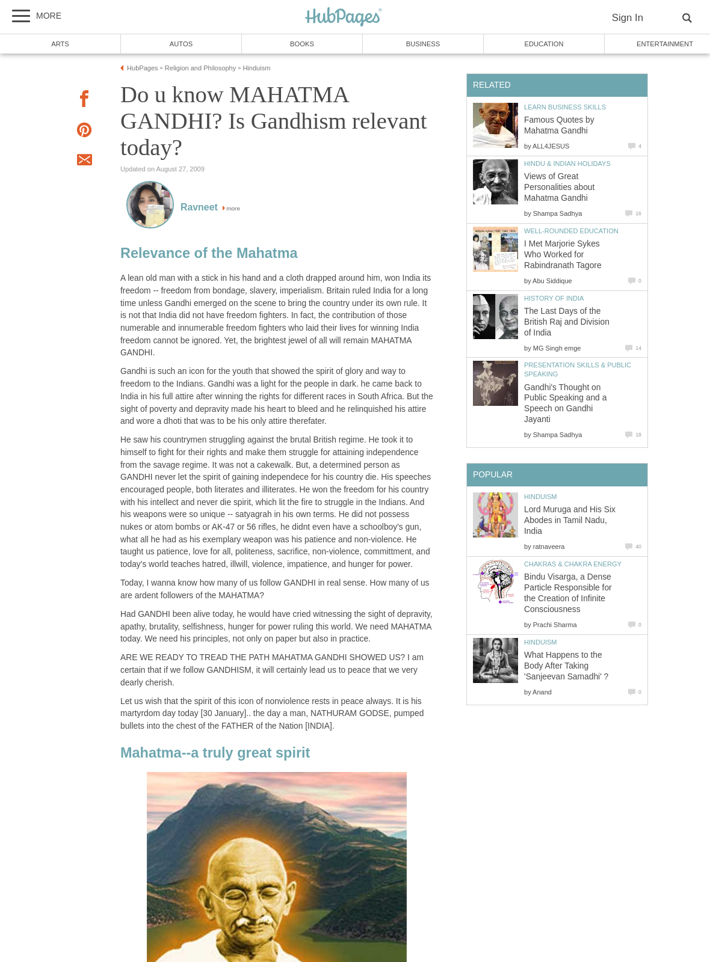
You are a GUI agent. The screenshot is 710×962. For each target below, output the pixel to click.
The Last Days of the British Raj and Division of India (567, 322)
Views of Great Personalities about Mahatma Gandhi (559, 187)
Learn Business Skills (565, 107)
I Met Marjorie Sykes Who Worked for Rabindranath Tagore (563, 254)
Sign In (627, 17)
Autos (181, 43)
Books (302, 43)
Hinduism (540, 496)
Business (423, 43)
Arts (60, 43)
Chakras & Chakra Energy (573, 564)
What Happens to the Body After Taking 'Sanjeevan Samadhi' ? (566, 666)
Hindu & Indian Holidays (567, 163)
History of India (554, 298)
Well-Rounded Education (571, 230)
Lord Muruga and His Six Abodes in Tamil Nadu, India (570, 520)
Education (543, 43)
